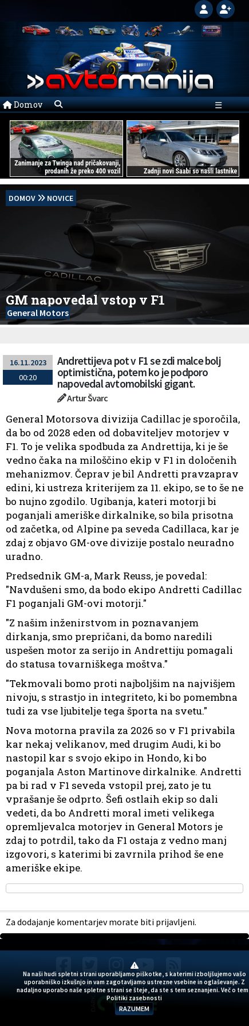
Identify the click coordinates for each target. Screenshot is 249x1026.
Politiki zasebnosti (134, 998)
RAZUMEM (134, 1008)
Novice (60, 198)
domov (22, 198)
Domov (22, 104)
